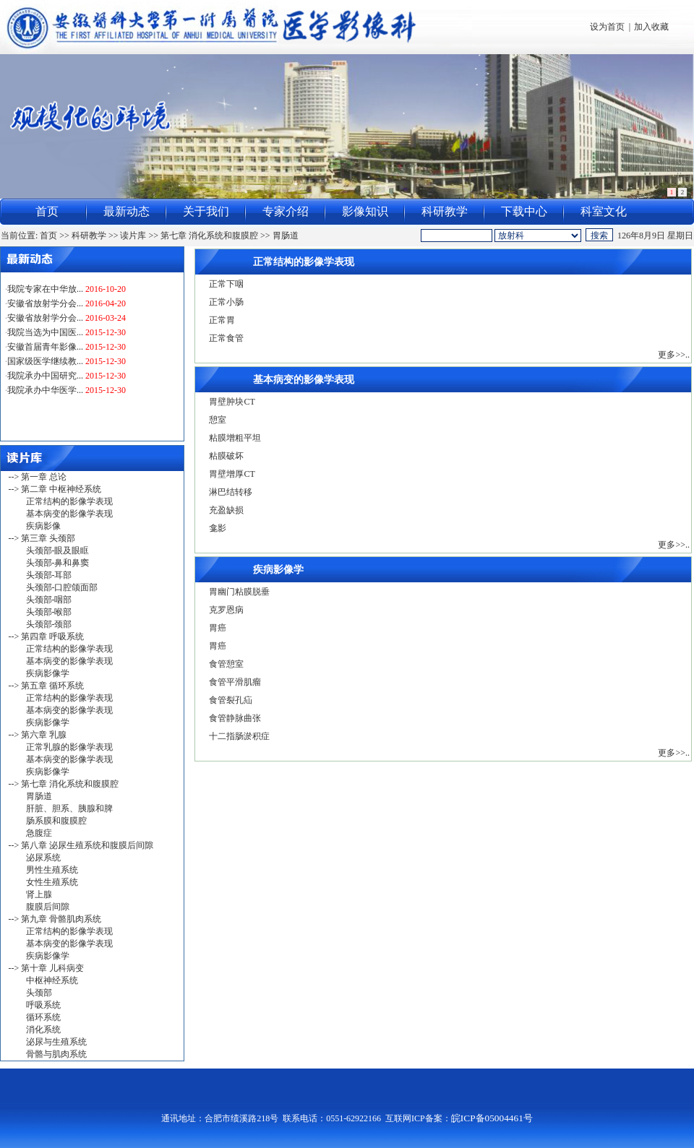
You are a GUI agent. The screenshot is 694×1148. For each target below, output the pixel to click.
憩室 (217, 420)
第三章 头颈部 (48, 538)
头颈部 (39, 993)
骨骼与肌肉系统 (56, 1054)
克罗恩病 (226, 610)
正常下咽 (226, 284)
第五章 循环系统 (52, 686)
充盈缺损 (226, 510)
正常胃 (222, 320)
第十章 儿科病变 (52, 968)
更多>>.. (674, 355)
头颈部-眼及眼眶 (58, 550)
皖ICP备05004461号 (492, 1118)
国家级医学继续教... (45, 366)
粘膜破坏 (226, 456)
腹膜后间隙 (47, 907)
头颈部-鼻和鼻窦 (58, 563)
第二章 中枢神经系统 (61, 489)
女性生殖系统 (52, 882)
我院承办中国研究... (45, 381)
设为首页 (607, 27)
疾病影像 (43, 526)
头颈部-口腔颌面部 (62, 587)
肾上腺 (39, 894)
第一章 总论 (44, 477)
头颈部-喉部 (49, 612)
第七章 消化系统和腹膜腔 (209, 235)
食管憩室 (226, 664)
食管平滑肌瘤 (235, 682)
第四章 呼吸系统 (52, 636)
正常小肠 (226, 302)
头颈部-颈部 (49, 624)
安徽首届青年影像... (45, 352)
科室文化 (604, 211)
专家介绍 (285, 211)
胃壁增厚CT (231, 474)
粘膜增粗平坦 (235, 438)
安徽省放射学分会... (45, 308)
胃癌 (217, 628)
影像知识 (365, 211)
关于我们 (206, 211)
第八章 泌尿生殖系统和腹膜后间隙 (87, 845)
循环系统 (43, 1017)
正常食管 (226, 338)
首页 (47, 211)
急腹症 (39, 833)
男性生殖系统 (52, 870)
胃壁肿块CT (231, 402)
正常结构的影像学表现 (69, 501)
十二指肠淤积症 (239, 736)
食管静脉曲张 (235, 718)
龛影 (217, 528)
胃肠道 (286, 235)
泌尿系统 (43, 858)
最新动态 (126, 211)
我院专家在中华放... (45, 294)
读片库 (133, 235)
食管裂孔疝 (230, 700)
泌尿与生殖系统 (56, 1042)
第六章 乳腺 (44, 735)
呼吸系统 (43, 1005)
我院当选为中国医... (45, 337)
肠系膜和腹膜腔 (56, 821)
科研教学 (444, 211)
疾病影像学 (47, 673)
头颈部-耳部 (49, 575)
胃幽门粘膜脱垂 (239, 592)
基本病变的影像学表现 (69, 514)
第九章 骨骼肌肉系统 (61, 919)
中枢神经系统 (52, 980)
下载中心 (524, 211)
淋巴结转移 (230, 492)
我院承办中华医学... (45, 395)
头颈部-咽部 (49, 600)
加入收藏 (651, 27)
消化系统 (43, 1029)
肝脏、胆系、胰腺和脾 (69, 808)
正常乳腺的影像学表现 (69, 747)
